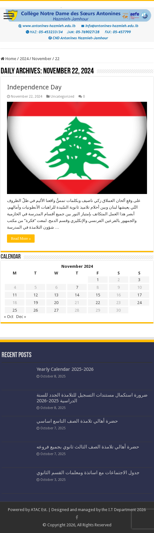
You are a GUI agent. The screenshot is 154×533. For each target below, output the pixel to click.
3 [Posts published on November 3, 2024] (139, 279)
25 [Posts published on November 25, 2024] (14, 310)
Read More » (21, 238)
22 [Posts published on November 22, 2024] (98, 302)
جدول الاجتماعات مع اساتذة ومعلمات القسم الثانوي (88, 472)
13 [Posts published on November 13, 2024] (56, 295)
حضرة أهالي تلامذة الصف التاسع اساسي (77, 421)
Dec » (21, 316)
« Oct (8, 316)
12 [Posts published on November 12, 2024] (35, 295)
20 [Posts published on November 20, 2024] (56, 302)
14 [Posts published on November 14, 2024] (77, 295)
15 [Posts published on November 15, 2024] (98, 295)
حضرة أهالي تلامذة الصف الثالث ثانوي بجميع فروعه (88, 447)
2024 (24, 58)
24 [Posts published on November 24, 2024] (139, 302)
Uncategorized (62, 96)
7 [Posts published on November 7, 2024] (77, 287)
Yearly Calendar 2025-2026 (65, 369)
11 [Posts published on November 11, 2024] (14, 295)
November (41, 58)
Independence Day (34, 87)
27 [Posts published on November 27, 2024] (56, 310)
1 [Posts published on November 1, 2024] (98, 279)
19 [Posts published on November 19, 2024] (35, 302)
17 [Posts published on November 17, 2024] (139, 295)
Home (8, 58)
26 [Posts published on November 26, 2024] (35, 310)
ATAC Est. (39, 509)
